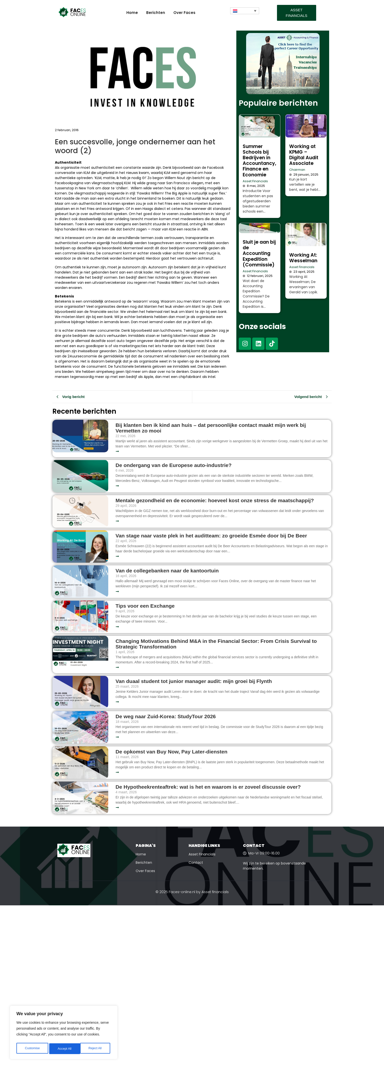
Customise (32, 1049)
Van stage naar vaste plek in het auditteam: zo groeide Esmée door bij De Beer (211, 535)
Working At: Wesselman (303, 258)
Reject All (64, 1049)
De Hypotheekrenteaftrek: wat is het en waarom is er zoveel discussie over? (208, 787)
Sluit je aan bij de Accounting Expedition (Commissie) (259, 253)
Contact (196, 862)
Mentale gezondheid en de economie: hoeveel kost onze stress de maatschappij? (215, 500)
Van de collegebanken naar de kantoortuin (167, 570)
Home (132, 12)
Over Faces (184, 12)
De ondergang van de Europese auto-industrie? (174, 465)
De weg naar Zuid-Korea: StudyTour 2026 (166, 716)
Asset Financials (255, 181)
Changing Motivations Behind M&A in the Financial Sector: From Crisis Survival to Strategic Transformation (216, 643)
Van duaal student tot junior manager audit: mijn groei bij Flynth (194, 681)
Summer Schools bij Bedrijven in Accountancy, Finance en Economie (259, 160)
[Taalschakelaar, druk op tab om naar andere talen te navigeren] (244, 10)
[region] (64, 1033)
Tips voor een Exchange (145, 606)
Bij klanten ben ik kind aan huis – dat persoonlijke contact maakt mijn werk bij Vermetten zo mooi (211, 427)
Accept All (95, 1049)
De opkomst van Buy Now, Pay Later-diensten (172, 751)
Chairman (297, 169)
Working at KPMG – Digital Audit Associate (303, 155)
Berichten (155, 12)
